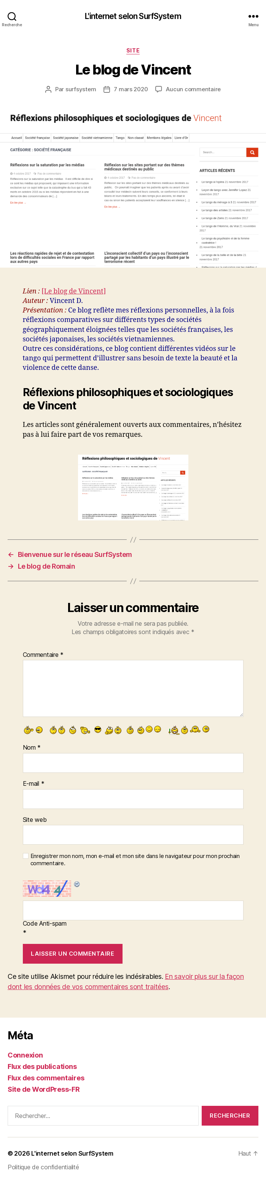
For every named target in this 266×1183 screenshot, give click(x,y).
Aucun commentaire (193, 89)
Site (133, 50)
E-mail (34, 783)
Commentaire (43, 655)
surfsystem (80, 89)
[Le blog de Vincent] (73, 291)
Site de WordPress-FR (44, 1089)
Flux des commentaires (46, 1078)
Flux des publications (42, 1066)
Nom (32, 747)
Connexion (25, 1055)
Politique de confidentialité (43, 1167)
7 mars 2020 (131, 89)
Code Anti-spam (45, 923)
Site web (35, 820)
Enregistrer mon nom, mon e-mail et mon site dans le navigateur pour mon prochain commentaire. (135, 860)
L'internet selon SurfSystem (133, 16)
